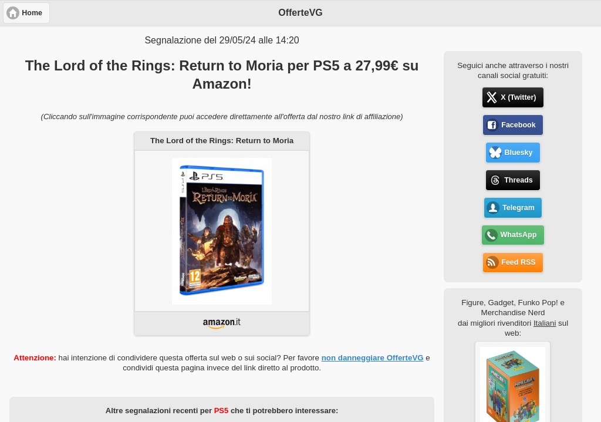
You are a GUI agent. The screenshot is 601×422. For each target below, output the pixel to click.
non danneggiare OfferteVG (373, 357)
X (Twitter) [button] (518, 97)
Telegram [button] (518, 208)
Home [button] (32, 13)
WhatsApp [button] (519, 235)
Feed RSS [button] (518, 262)
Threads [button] (518, 180)
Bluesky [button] (518, 152)
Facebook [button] (518, 125)
